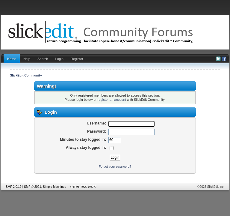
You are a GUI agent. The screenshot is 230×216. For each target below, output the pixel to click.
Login (59, 59)
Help (26, 59)
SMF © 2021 (32, 186)
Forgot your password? (115, 166)
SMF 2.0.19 (14, 186)
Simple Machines (54, 186)
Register (77, 59)
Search (42, 59)
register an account (112, 99)
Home (11, 59)
